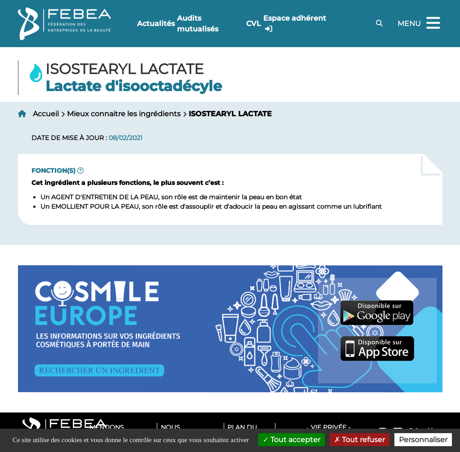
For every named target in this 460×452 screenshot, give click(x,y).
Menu (420, 23)
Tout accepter (291, 439)
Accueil (46, 114)
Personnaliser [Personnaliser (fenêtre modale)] (423, 439)
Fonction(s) (53, 170)
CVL (253, 23)
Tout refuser (359, 439)
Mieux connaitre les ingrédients (124, 114)
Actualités (156, 23)
